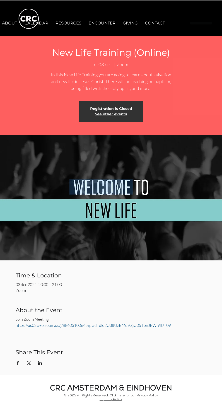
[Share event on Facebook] (18, 363)
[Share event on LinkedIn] (40, 363)
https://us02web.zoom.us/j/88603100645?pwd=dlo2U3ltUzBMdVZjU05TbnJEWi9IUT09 (93, 325)
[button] (36, 23)
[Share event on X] (29, 363)
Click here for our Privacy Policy (134, 395)
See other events (111, 114)
